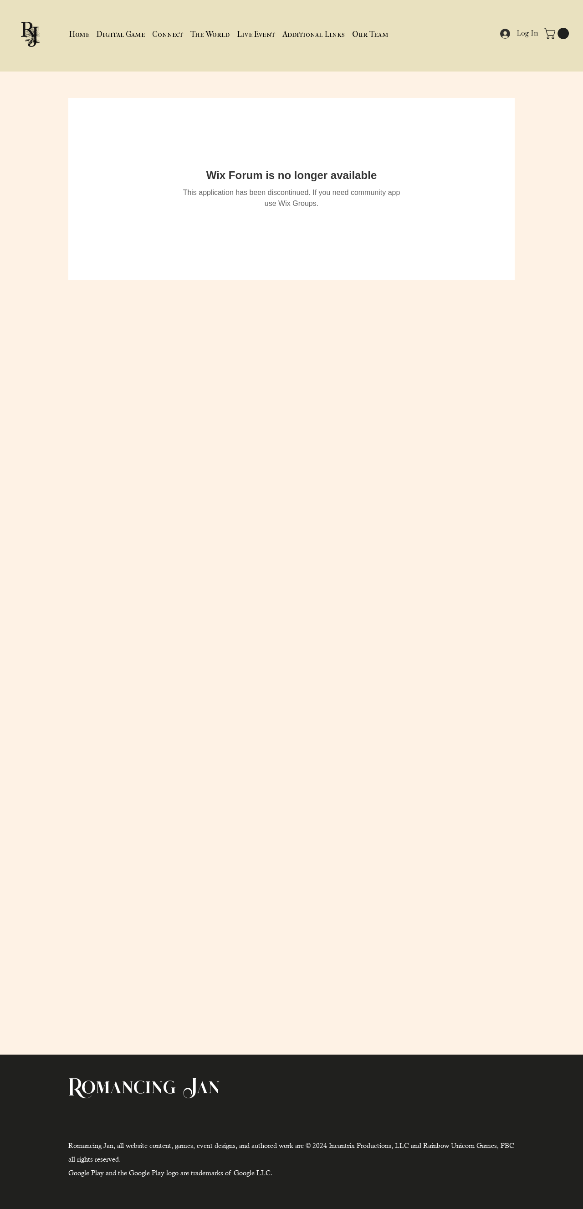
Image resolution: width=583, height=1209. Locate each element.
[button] (313, 34)
